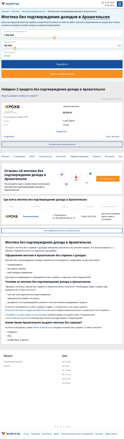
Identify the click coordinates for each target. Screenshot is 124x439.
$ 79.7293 (109, 2)
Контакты (47, 433)
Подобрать (62, 64)
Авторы (99, 433)
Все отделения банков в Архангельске (62, 230)
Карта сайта (111, 433)
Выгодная (109, 156)
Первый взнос (10, 42)
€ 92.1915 (109, 5)
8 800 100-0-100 (88, 216)
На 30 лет (66, 383)
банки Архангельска (43, 327)
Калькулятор (45, 156)
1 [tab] (54, 426)
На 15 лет (66, 374)
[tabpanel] (31, 361)
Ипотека (5, 156)
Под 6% (7, 366)
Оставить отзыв (108, 178)
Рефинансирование (79, 156)
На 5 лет (66, 366)
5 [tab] (66, 426)
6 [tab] (69, 426)
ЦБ (102, 2)
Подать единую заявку (62, 73)
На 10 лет (66, 370)
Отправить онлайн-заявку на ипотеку (24, 314)
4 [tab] (63, 426)
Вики (56, 433)
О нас (26, 433)
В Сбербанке (19, 156)
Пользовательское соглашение (77, 433)
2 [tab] (57, 426)
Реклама (35, 433)
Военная (97, 156)
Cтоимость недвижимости (15, 31)
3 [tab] (60, 426)
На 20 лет (66, 378)
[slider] (54, 37)
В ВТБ (32, 156)
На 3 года (66, 361)
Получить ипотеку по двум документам (25, 310)
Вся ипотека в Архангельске (62, 144)
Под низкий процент (13, 361)
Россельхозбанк (31, 216)
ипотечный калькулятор (17, 317)
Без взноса (61, 156)
